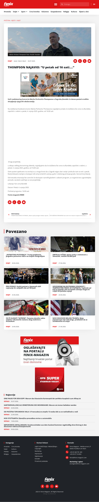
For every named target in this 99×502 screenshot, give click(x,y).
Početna (7, 20)
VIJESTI (13, 20)
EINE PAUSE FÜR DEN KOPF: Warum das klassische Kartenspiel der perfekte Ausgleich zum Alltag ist (42, 399)
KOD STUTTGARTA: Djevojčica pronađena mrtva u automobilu (28, 418)
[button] (55, 4)
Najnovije (10, 395)
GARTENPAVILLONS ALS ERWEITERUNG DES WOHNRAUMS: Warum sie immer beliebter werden (40, 405)
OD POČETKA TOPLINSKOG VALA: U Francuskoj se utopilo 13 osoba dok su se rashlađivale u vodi (41, 412)
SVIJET (19, 20)
